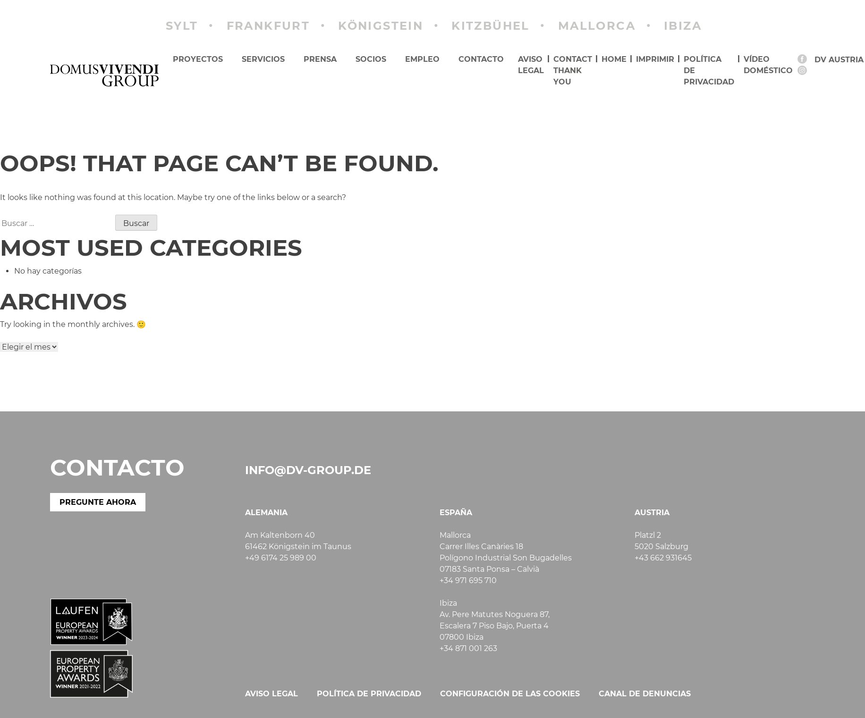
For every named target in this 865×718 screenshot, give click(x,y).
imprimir (655, 59)
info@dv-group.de (308, 470)
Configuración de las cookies (510, 693)
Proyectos (198, 59)
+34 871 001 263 (468, 648)
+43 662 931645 (663, 557)
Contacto (481, 59)
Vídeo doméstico (768, 65)
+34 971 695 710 (468, 580)
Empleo (422, 59)
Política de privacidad (709, 70)
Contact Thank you (572, 70)
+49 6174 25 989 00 (280, 557)
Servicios (263, 59)
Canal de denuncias (645, 693)
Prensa (320, 59)
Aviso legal (531, 65)
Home (614, 59)
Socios (371, 59)
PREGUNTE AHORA (97, 502)
